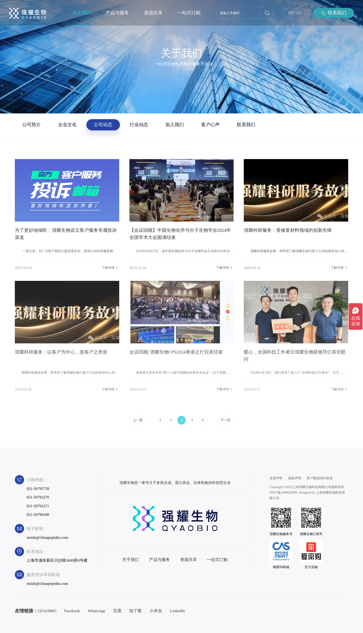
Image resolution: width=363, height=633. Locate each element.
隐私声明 (294, 478)
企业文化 (67, 124)
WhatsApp (96, 610)
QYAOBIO (47, 610)
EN (298, 13)
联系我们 (246, 124)
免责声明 (275, 478)
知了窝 (135, 610)
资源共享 (153, 12)
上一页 (138, 420)
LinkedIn (177, 610)
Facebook (72, 610)
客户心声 (210, 124)
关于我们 (81, 12)
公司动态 (103, 124)
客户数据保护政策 (320, 478)
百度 (117, 610)
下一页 (225, 420)
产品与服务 (117, 12)
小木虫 (156, 610)
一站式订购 (188, 12)
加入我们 (174, 124)
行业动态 (139, 124)
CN (291, 13)
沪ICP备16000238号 (283, 492)
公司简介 (31, 124)
